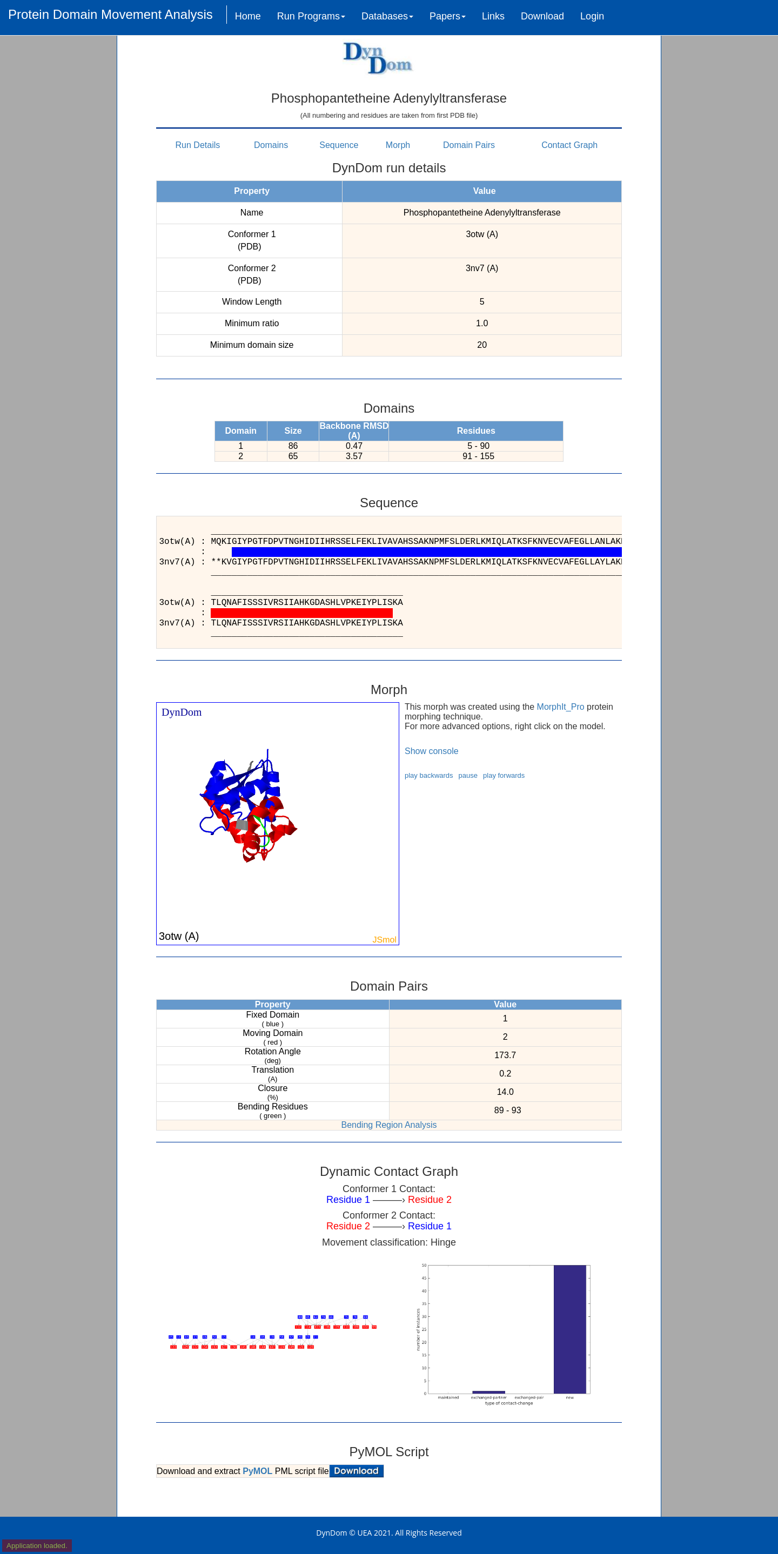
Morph (398, 145)
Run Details (198, 145)
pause (468, 775)
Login (592, 16)
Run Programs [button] (311, 16)
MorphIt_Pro (561, 706)
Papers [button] (448, 16)
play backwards (429, 775)
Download (542, 16)
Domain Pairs (469, 145)
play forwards (504, 775)
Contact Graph (569, 145)
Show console (432, 751)
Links (493, 16)
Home (248, 16)
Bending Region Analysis (389, 1124)
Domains (271, 145)
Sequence (338, 145)
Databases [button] (387, 16)
